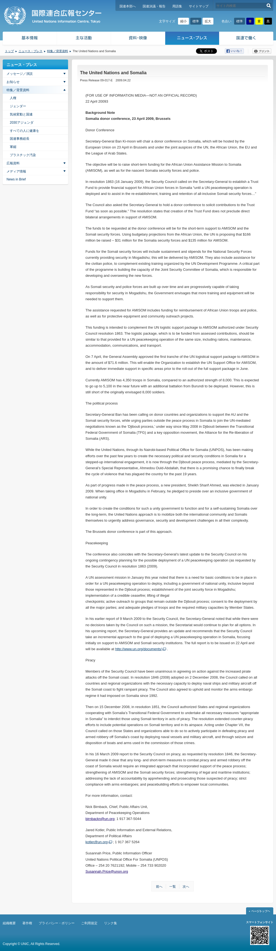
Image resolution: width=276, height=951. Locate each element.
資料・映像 (138, 38)
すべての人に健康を (24, 131)
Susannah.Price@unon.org (106, 871)
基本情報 (29, 38)
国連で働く (246, 38)
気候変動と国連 (21, 114)
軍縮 (13, 147)
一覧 (172, 886)
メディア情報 (16, 171)
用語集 (177, 6)
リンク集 (110, 923)
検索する (269, 5)
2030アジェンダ (21, 122)
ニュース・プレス (192, 38)
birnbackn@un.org (99, 819)
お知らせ (13, 82)
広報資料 (13, 163)
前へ (159, 886)
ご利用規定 (89, 923)
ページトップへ (259, 910)
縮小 (183, 21)
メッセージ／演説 (20, 74)
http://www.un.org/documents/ (138, 649)
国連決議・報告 (154, 6)
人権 (13, 98)
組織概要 (9, 923)
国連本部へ (127, 6)
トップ (9, 51)
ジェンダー (18, 106)
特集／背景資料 (57, 51)
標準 (195, 21)
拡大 (208, 21)
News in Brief (16, 179)
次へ (186, 886)
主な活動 (84, 38)
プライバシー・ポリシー (57, 923)
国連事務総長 (19, 139)
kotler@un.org (96, 842)
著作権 (27, 923)
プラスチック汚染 (23, 155)
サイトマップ (198, 6)
